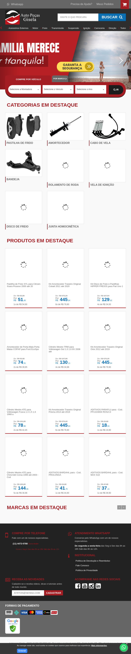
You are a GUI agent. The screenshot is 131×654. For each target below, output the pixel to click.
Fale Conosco (82, 566)
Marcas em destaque (37, 508)
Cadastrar (53, 593)
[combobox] (24, 89)
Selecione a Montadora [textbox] (21, 89)
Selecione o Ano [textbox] (84, 89)
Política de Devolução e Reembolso (93, 561)
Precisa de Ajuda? (81, 4)
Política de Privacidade (87, 571)
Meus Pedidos (104, 4)
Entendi (22, 651)
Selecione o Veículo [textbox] (53, 89)
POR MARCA (60, 79)
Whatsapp (15, 4)
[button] (10, 60)
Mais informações (99, 645)
